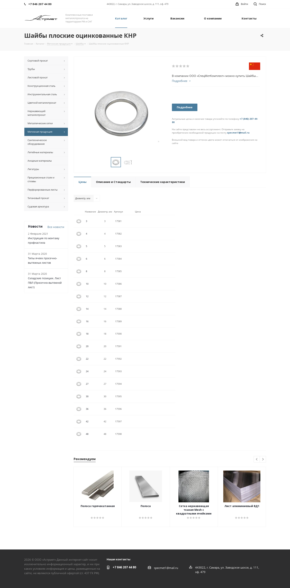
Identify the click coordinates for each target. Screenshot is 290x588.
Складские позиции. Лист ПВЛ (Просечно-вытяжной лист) (45, 282)
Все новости (55, 227)
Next (263, 459)
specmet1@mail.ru (238, 132)
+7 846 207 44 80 (124, 567)
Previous (257, 459)
